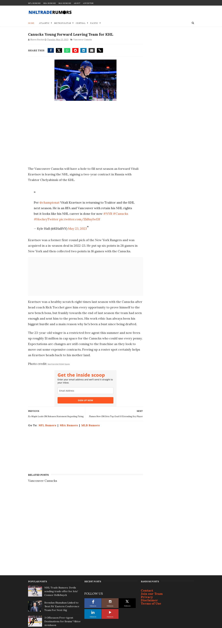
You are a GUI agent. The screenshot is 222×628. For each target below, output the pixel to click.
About (77, 3)
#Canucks (120, 214)
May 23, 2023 (77, 229)
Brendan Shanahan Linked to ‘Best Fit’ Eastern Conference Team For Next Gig (61, 531)
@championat (49, 203)
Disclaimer (149, 525)
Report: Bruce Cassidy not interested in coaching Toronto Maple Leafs (59, 561)
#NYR (107, 214)
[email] (84, 396)
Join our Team (152, 518)
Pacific (94, 23)
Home (31, 23)
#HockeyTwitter (46, 219)
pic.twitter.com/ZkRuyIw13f (79, 219)
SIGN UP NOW (84, 406)
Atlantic (44, 23)
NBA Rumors (49, 3)
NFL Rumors (34, 3)
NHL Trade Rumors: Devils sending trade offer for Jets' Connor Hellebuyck (61, 516)
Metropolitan (62, 23)
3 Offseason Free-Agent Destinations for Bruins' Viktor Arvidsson (62, 546)
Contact (147, 515)
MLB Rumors (64, 3)
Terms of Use (151, 528)
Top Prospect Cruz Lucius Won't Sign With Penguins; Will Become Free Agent (62, 576)
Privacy (147, 522)
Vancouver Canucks (82, 39)
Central (81, 23)
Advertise (88, 3)
